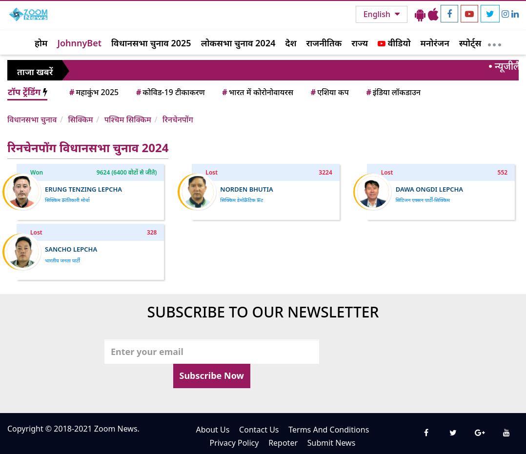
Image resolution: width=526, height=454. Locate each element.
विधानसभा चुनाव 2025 (151, 43)
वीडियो (394, 43)
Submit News (331, 442)
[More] (494, 42)
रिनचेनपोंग (177, 119)
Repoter (283, 442)
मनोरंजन (435, 43)
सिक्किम (80, 119)
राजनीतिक (324, 43)
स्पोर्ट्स (470, 43)
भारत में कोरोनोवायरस (257, 92)
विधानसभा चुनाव (32, 119)
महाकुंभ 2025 (93, 92)
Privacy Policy (234, 442)
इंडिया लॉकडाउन (392, 92)
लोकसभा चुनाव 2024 (238, 43)
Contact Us (259, 429)
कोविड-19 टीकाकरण (170, 92)
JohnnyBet (79, 43)
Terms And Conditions (328, 429)
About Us (212, 429)
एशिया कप (329, 92)
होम (41, 43)
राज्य (359, 43)
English (378, 14)
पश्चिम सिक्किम (127, 119)
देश (290, 43)
